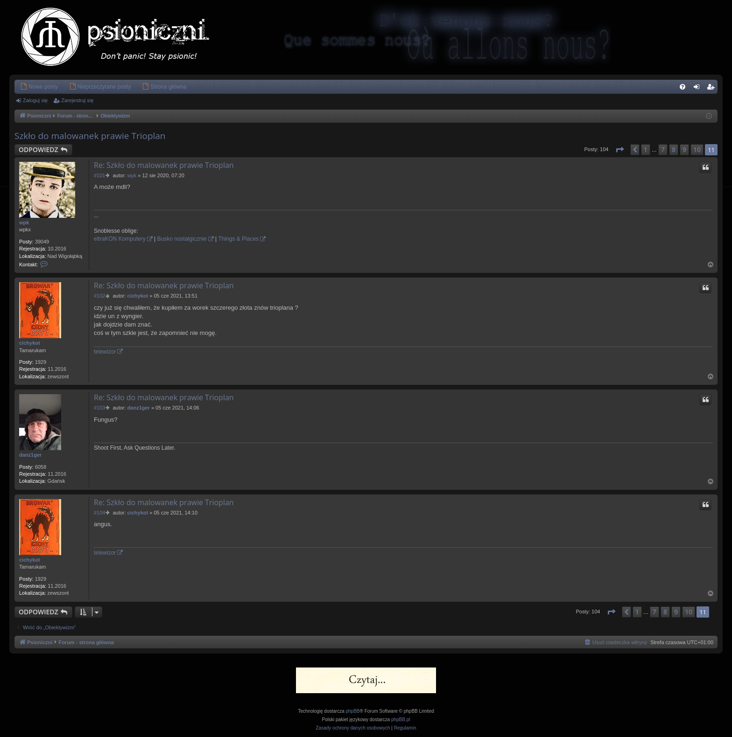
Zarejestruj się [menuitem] (712, 88)
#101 (99, 175)
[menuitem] (38, 87)
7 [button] (663, 149)
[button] (619, 149)
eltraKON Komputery (120, 239)
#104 (99, 512)
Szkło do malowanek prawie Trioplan (90, 136)
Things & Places (238, 239)
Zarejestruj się (77, 100)
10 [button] (697, 149)
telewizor (105, 351)
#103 (99, 407)
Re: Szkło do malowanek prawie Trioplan (164, 165)
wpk (24, 222)
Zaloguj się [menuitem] (699, 88)
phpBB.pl (400, 719)
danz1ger (30, 455)
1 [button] (646, 149)
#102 (99, 296)
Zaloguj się (35, 100)
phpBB (353, 711)
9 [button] (684, 149)
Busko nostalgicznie (182, 239)
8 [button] (674, 149)
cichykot (29, 343)
